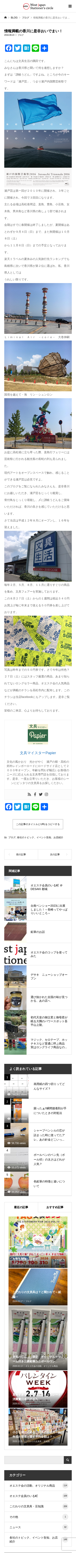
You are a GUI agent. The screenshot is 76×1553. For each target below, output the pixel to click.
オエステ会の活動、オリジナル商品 (39, 1486)
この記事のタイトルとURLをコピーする (38, 824)
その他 (39, 1517)
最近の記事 (21, 1207)
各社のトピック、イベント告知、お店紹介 (40, 837)
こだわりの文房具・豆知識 (39, 1506)
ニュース (39, 1527)
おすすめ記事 (54, 1207)
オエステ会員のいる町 (39, 1496)
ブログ (21, 35)
